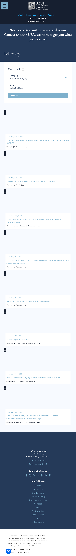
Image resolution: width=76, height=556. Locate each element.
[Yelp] (42, 477)
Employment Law (38, 502)
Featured (14, 69)
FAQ (38, 509)
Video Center (38, 523)
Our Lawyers (38, 494)
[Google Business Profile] (49, 477)
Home (38, 487)
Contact (38, 505)
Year (12, 85)
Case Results (38, 516)
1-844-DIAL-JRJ (36, 18)
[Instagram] (30, 477)
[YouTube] (46, 477)
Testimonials (38, 512)
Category (14, 76)
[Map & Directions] (38, 466)
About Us (38, 491)
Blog (38, 520)
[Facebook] (26, 477)
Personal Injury (38, 498)
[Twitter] (34, 477)
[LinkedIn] (38, 477)
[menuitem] (38, 487)
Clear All (14, 95)
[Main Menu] (4, 5)
